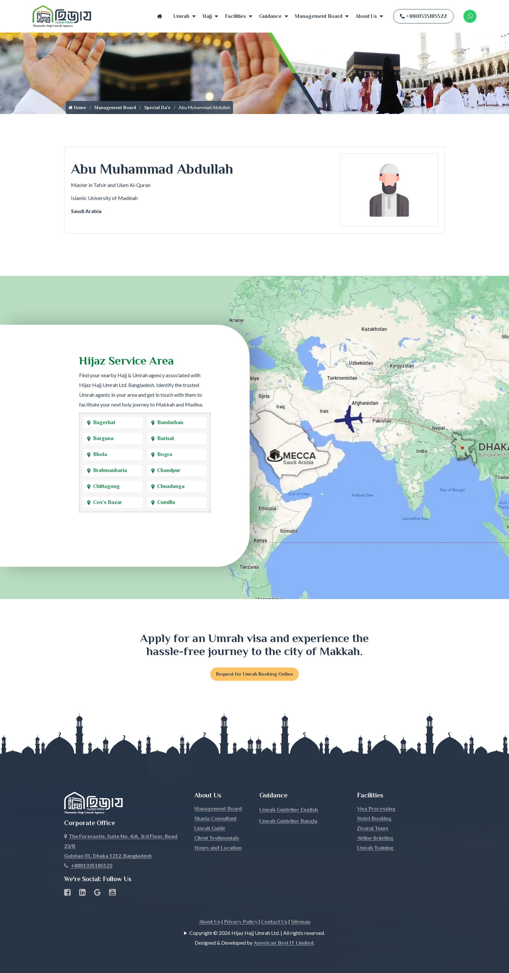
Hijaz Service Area (126, 360)
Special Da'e (157, 107)
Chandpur (168, 470)
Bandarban (170, 422)
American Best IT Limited (283, 944)
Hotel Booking (374, 820)
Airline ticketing (375, 839)
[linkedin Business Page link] (82, 894)
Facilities (235, 16)
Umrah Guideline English (288, 811)
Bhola (100, 454)
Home (159, 16)
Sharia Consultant (215, 820)
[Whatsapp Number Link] (469, 16)
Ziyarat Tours (372, 829)
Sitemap (300, 923)
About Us (366, 16)
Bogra (164, 454)
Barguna (103, 438)
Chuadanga (171, 486)
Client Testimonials (216, 839)
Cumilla (166, 502)
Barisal (165, 438)
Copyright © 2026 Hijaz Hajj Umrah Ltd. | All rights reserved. (257, 934)
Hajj (207, 16)
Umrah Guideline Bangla (288, 822)
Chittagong (106, 486)
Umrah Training (375, 849)
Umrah (181, 16)
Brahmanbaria (110, 470)
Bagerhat (104, 422)
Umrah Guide (210, 829)
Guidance (270, 16)
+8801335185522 (423, 16)
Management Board (318, 16)
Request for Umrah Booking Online (254, 675)
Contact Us (274, 923)
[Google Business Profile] (97, 894)
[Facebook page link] (67, 894)
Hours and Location (218, 849)
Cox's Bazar (107, 502)
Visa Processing (376, 810)
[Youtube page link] (112, 894)
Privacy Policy (240, 923)
